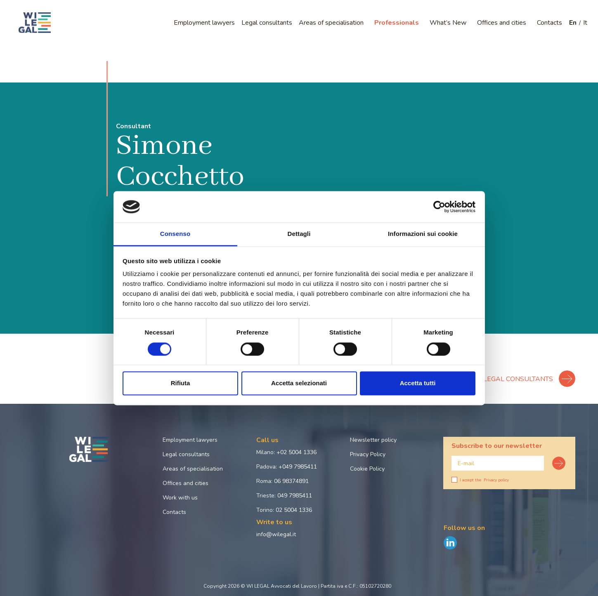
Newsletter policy (373, 440)
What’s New (448, 22)
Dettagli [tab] (299, 234)
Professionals (396, 22)
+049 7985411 (298, 467)
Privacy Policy (367, 454)
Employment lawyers (204, 22)
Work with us (180, 498)
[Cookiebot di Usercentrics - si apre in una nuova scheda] (439, 206)
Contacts (549, 22)
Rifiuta (180, 383)
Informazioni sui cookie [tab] (423, 234)
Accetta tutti (418, 383)
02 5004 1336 (294, 510)
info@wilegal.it (276, 534)
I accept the (480, 480)
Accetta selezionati (299, 383)
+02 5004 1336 (297, 452)
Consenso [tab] (175, 234)
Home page (36, 50)
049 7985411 (294, 495)
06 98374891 (291, 481)
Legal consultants (266, 22)
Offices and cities (501, 22)
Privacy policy (496, 480)
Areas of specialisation (331, 22)
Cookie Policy (367, 469)
